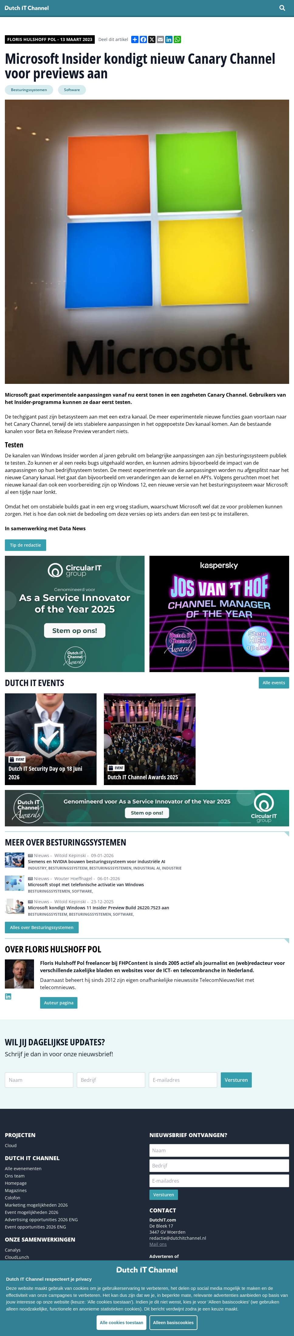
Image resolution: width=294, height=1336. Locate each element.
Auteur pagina (59, 1003)
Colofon (12, 1198)
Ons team (15, 1176)
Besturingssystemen (29, 89)
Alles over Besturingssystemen (42, 927)
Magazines (16, 1190)
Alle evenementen (23, 1168)
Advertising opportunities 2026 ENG (41, 1219)
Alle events (274, 682)
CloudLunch (17, 1257)
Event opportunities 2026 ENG (35, 1227)
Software (72, 89)
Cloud (11, 1145)
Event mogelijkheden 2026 (31, 1212)
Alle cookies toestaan (121, 1322)
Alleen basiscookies (173, 1322)
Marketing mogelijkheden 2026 (36, 1205)
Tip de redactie (25, 545)
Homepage (16, 1183)
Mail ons (158, 1244)
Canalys (13, 1250)
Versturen (236, 1080)
